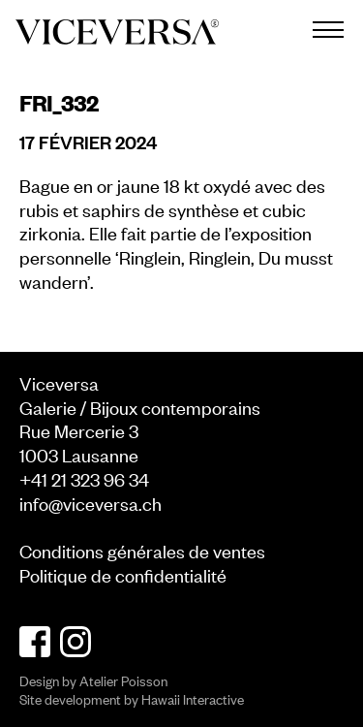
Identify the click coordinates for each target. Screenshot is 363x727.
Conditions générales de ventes (142, 550)
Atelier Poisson (123, 680)
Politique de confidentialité (123, 574)
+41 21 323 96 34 (84, 478)
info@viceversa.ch (90, 502)
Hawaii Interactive (192, 698)
